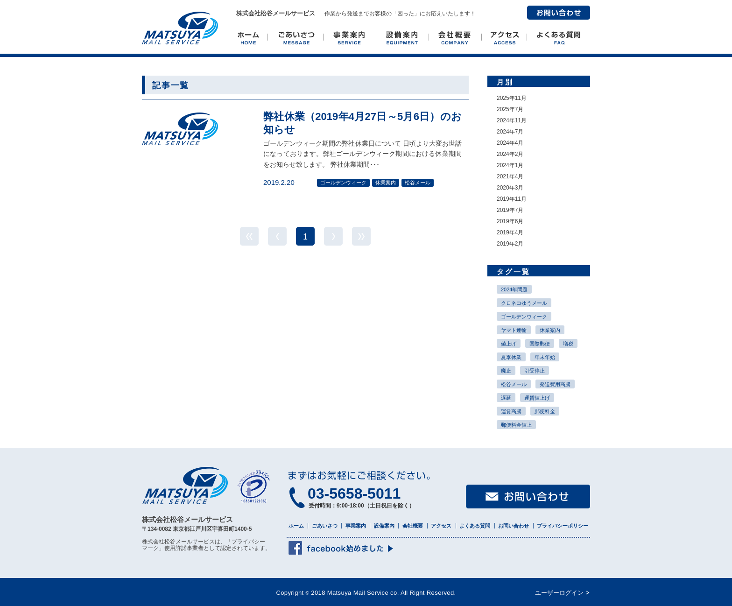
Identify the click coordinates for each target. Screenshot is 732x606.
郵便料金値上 (516, 425)
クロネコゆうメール (524, 303)
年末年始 (545, 357)
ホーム (296, 525)
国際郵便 (539, 343)
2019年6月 (510, 221)
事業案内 (355, 525)
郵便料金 (545, 411)
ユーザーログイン (559, 593)
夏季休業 (511, 357)
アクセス (441, 525)
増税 (568, 343)
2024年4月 (510, 143)
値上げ (508, 343)
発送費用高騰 (555, 384)
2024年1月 (510, 165)
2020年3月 (510, 187)
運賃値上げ (537, 398)
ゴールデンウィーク (524, 316)
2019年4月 (510, 232)
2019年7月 (510, 210)
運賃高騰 (511, 411)
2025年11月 (512, 98)
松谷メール (514, 384)
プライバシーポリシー (562, 525)
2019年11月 (512, 199)
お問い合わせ (558, 13)
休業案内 (550, 330)
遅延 (506, 398)
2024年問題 (514, 289)
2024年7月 (510, 131)
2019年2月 (510, 243)
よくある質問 (474, 525)
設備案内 (384, 525)
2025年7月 (510, 109)
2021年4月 (510, 176)
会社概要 (412, 525)
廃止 (506, 370)
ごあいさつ (325, 525)
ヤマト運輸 (514, 330)
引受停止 (534, 370)
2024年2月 (510, 154)
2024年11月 (512, 120)
